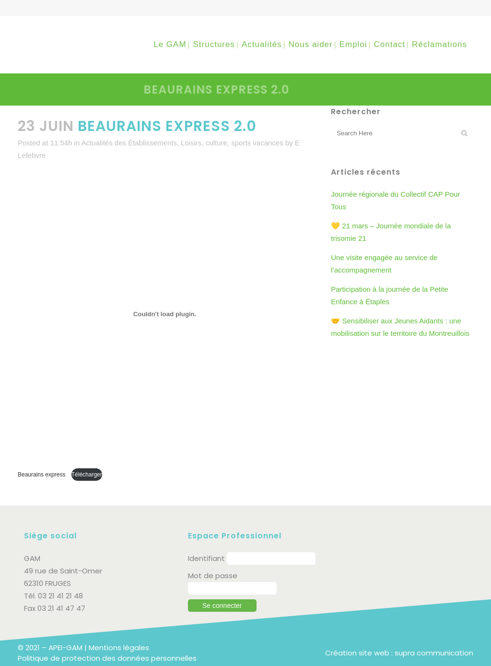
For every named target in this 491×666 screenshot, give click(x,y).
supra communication (434, 653)
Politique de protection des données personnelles (107, 658)
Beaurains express (42, 474)
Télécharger (86, 474)
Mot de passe (212, 576)
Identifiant (206, 558)
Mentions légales (119, 647)
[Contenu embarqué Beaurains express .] (165, 314)
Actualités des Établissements (129, 143)
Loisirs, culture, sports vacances (232, 143)
